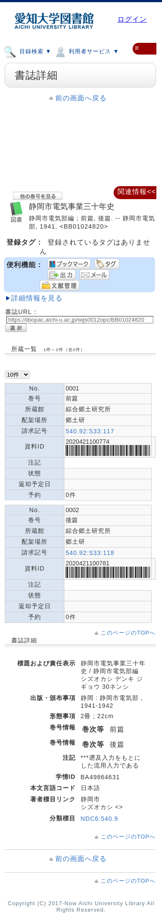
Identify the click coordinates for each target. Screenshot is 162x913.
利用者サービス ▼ (86, 51)
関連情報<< (137, 191)
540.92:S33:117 (90, 431)
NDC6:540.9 (99, 818)
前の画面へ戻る (81, 98)
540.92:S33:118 (90, 552)
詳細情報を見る (37, 298)
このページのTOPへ (128, 632)
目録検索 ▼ (27, 51)
